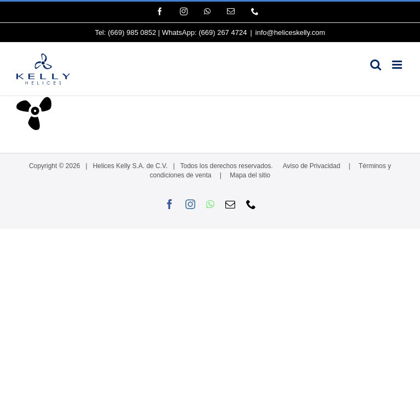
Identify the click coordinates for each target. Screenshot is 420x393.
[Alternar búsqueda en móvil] (375, 64)
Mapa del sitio (250, 175)
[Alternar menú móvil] (398, 64)
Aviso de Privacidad (311, 166)
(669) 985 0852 (132, 32)
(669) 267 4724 (223, 32)
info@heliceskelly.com (290, 32)
